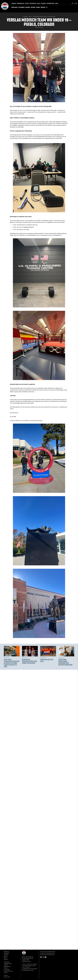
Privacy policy (7, 977)
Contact (56, 3)
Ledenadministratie (50, 3)
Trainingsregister (20, 3)
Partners (33, 7)
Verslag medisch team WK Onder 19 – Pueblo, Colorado (44, 16)
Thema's (38, 3)
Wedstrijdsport (33, 3)
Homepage (25, 16)
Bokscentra (14, 7)
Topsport (27, 3)
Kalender (27, 7)
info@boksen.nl (26, 968)
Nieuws (38, 7)
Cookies (5, 975)
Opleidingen (21, 7)
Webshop (43, 7)
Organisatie (13, 3)
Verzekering (43, 3)
